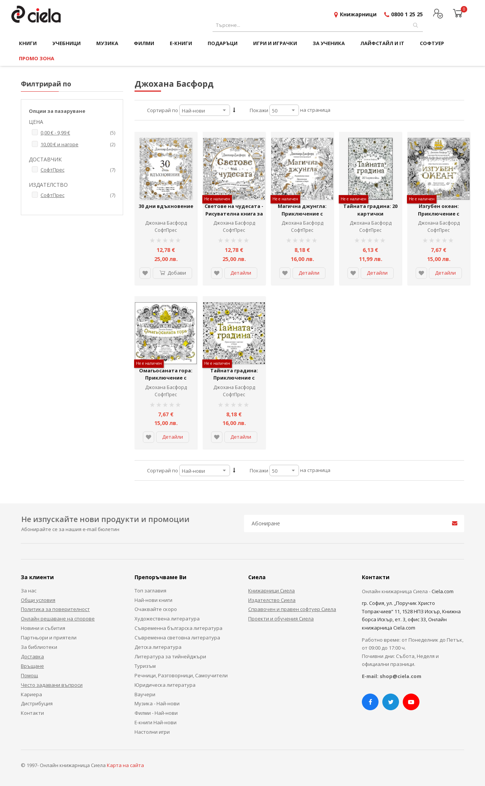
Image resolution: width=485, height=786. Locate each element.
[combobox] (318, 25)
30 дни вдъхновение (166, 206)
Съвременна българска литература (178, 628)
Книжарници (358, 14)
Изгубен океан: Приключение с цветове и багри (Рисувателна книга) (439, 217)
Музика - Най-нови (157, 703)
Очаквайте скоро (156, 609)
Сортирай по (162, 110)
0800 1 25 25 (407, 14)
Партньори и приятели (49, 637)
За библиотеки (39, 647)
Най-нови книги (153, 600)
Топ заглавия (150, 590)
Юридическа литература (165, 684)
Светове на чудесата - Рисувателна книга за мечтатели (234, 213)
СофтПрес (166, 230)
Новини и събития (43, 628)
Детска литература (158, 647)
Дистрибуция (37, 703)
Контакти (32, 712)
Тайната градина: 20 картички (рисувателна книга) (370, 213)
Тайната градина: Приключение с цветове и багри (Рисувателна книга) (234, 381)
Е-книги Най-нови (156, 722)
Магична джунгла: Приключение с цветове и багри (302, 213)
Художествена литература (167, 618)
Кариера (31, 694)
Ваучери (145, 694)
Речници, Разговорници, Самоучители (181, 675)
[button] (145, 273)
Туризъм (145, 666)
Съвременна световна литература (177, 637)
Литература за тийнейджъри (170, 656)
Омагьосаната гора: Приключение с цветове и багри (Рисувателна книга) (166, 381)
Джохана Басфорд (166, 223)
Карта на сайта (125, 765)
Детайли (240, 272)
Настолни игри (152, 731)
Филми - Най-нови (156, 712)
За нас (28, 590)
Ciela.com (443, 591)
